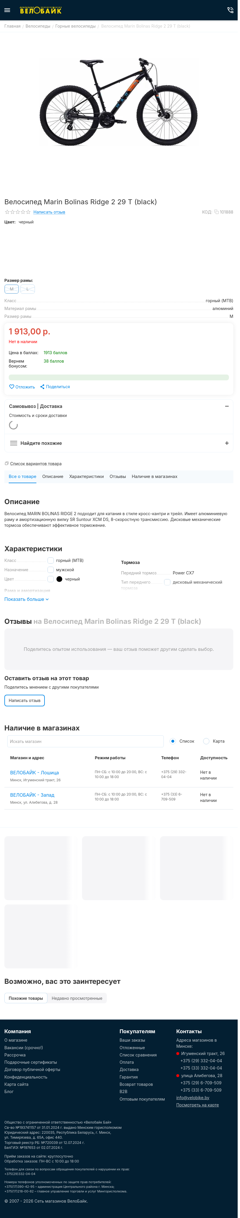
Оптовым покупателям (142, 1099)
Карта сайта (16, 1084)
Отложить (22, 387)
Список (182, 741)
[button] (54, 387)
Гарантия (129, 1076)
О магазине (15, 1040)
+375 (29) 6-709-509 (200, 1082)
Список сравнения (138, 1054)
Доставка (129, 1069)
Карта (214, 741)
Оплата (127, 1062)
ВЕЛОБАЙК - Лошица (34, 772)
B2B (123, 1091)
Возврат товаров (136, 1084)
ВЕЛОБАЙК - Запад (32, 795)
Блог (9, 1091)
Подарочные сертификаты (30, 1062)
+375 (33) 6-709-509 (201, 1090)
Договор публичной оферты (32, 1069)
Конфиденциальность (25, 1076)
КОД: (207, 211)
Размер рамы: (18, 280)
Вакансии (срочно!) (23, 1047)
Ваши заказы (132, 1040)
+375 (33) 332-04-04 (201, 1067)
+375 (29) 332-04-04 (201, 1060)
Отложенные (132, 1047)
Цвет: (10, 221)
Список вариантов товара (36, 463)
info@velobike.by (192, 1097)
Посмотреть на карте (197, 1104)
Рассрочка (15, 1054)
